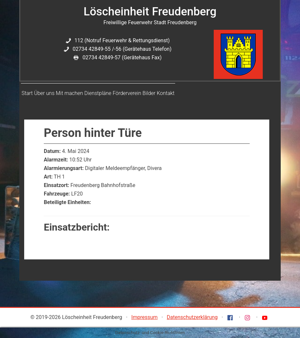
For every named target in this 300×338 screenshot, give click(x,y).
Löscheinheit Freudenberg (150, 11)
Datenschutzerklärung (192, 317)
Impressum (144, 317)
